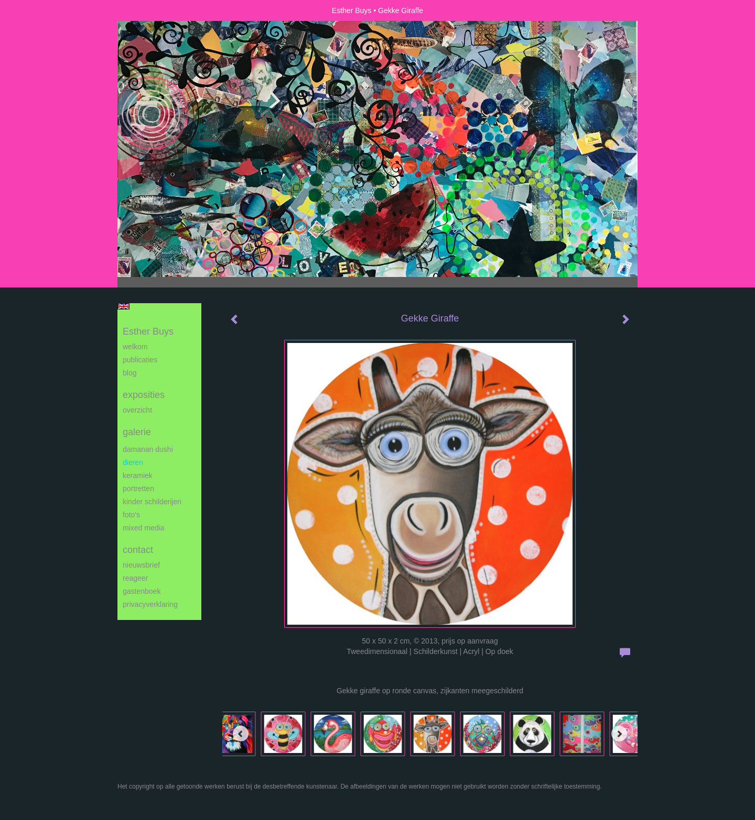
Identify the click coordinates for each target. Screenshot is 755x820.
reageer (135, 578)
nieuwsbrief (141, 565)
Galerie (137, 432)
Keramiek (138, 475)
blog (129, 373)
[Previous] (241, 733)
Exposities (144, 395)
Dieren (133, 462)
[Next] (619, 733)
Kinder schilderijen (152, 501)
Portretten (138, 488)
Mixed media (143, 528)
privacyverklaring (150, 604)
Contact (138, 550)
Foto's (131, 515)
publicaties (140, 360)
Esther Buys (351, 10)
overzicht (137, 410)
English (123, 306)
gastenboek (141, 591)
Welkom (135, 346)
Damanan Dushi (148, 449)
